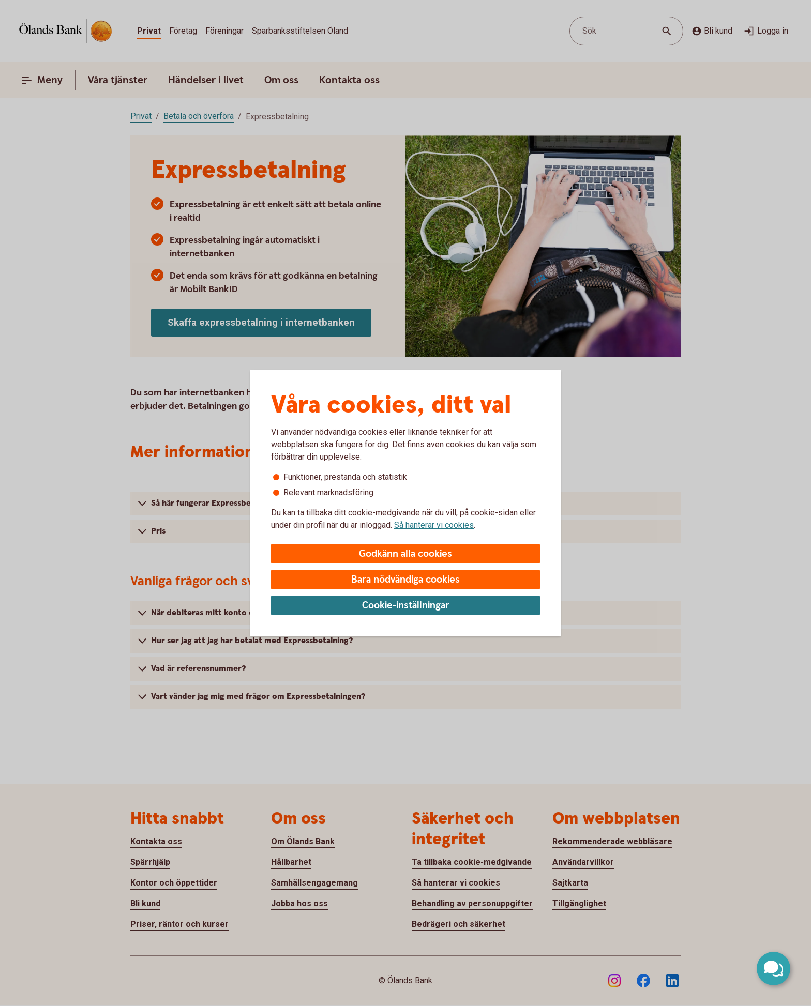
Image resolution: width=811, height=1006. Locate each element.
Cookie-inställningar (405, 605)
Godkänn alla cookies (405, 553)
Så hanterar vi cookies (434, 525)
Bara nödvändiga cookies (405, 579)
